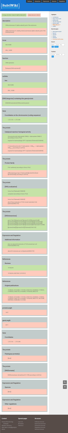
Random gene (56, 23)
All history (21, 423)
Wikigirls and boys (7, 425)
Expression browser (40, 423)
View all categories (57, 21)
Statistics (55, 37)
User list (54, 34)
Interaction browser (40, 425)
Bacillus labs (55, 20)
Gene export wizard (57, 31)
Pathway (29, 1)
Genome (54, 1)
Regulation (62, 1)
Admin (3, 429)
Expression (46, 1)
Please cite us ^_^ (56, 24)
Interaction (37, 1)
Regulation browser (40, 427)
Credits (54, 26)
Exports (54, 33)
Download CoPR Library (58, 39)
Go (52, 47)
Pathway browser (39, 422)
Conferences (55, 17)
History (54, 36)
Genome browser (39, 429)
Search (56, 47)
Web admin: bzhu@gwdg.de (9, 427)
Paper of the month (57, 18)
